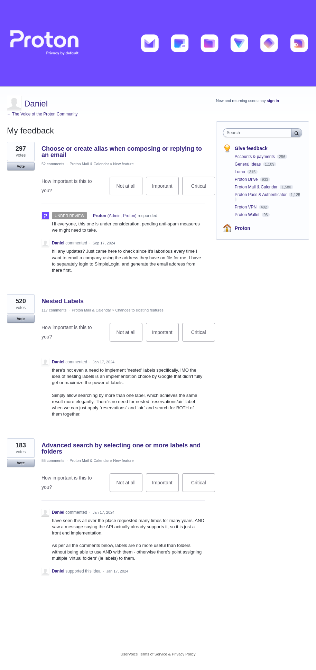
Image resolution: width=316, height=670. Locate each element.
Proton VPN (246, 207)
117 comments (53, 310)
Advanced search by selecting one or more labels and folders (121, 448)
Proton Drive (247, 179)
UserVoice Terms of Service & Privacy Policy (158, 654)
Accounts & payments (255, 156)
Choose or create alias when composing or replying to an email (121, 151)
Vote (21, 166)
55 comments (52, 460)
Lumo (240, 171)
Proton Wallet (248, 214)
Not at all (129, 189)
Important (165, 189)
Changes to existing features (139, 310)
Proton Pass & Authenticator (261, 194)
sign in (273, 101)
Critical (203, 189)
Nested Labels (62, 301)
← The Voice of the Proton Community (42, 114)
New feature (123, 164)
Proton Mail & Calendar (89, 164)
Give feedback (251, 148)
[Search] (296, 132)
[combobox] (258, 132)
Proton (242, 228)
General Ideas (248, 164)
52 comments (52, 164)
